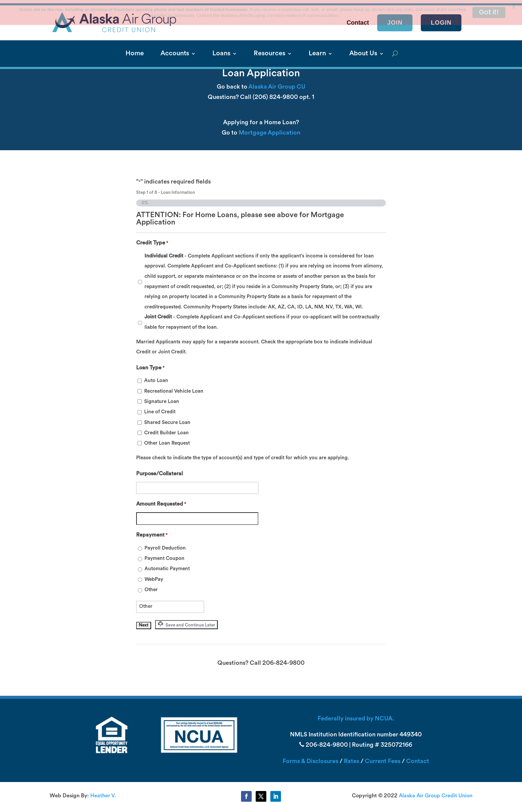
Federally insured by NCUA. (356, 715)
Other (151, 586)
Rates (351, 758)
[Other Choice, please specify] (170, 604)
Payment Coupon (164, 555)
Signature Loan (161, 398)
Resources (269, 51)
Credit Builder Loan (166, 429)
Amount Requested (161, 501)
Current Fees (382, 758)
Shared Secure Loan (167, 419)
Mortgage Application (269, 130)
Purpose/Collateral (159, 470)
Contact (417, 758)
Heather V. (103, 792)
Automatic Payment (167, 566)
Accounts (174, 51)
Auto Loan (156, 377)
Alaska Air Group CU (276, 84)
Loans (221, 51)
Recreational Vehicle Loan (173, 388)
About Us (363, 51)
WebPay (153, 576)
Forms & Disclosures (310, 758)
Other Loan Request (167, 440)
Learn (317, 51)
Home (135, 51)
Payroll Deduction (165, 545)
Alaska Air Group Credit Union (435, 792)
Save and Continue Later (186, 621)
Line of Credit (159, 409)
